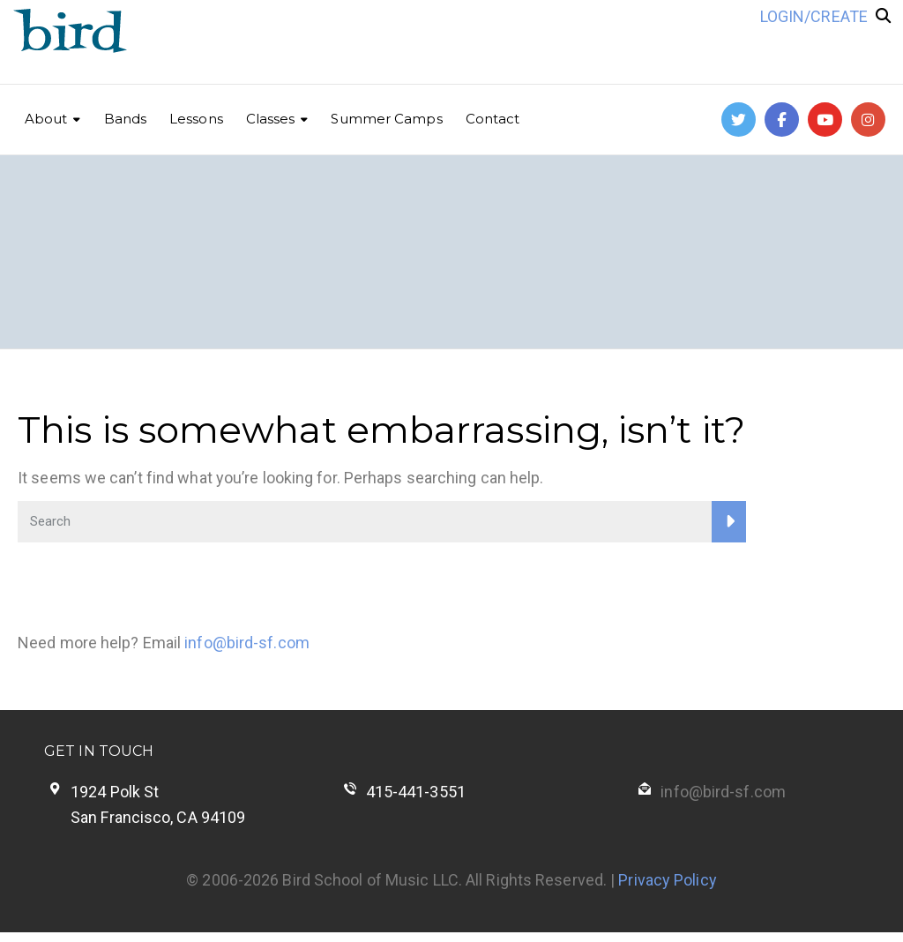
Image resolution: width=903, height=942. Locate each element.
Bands (125, 118)
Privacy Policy (667, 880)
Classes (270, 118)
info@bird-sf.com (247, 642)
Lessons (196, 118)
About (46, 118)
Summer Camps (386, 118)
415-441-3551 (416, 791)
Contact (493, 118)
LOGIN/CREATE (814, 16)
